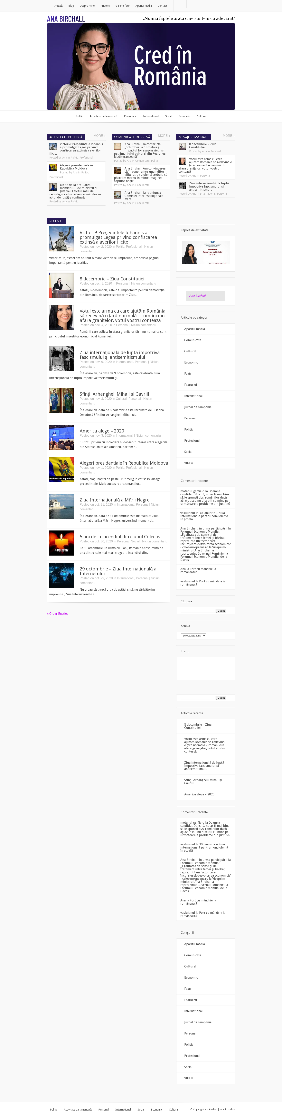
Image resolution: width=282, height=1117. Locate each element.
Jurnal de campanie (198, 407)
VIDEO (188, 463)
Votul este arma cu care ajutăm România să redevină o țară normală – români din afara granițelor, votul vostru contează (205, 165)
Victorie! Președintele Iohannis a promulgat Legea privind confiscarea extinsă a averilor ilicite (76, 148)
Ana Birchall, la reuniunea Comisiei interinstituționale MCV (144, 196)
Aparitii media (194, 329)
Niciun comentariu (143, 283)
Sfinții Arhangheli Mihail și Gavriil (114, 394)
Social (135, 541)
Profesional (86, 157)
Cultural (121, 398)
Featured (190, 385)
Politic (74, 157)
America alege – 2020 (102, 431)
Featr (188, 373)
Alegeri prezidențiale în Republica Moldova (76, 166)
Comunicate (142, 160)
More (98, 135)
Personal (216, 151)
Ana (64, 157)
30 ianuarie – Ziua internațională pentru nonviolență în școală (204, 516)
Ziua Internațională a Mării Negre (114, 500)
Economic (191, 362)
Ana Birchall (197, 296)
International (207, 193)
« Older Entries (57, 614)
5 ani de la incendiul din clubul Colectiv (120, 536)
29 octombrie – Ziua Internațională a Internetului (118, 571)
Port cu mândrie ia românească (198, 570)
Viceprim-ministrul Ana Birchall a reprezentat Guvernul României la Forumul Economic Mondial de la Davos (204, 553)
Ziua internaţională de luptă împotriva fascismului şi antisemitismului (209, 186)
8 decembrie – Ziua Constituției (202, 145)
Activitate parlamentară (78, 1109)
